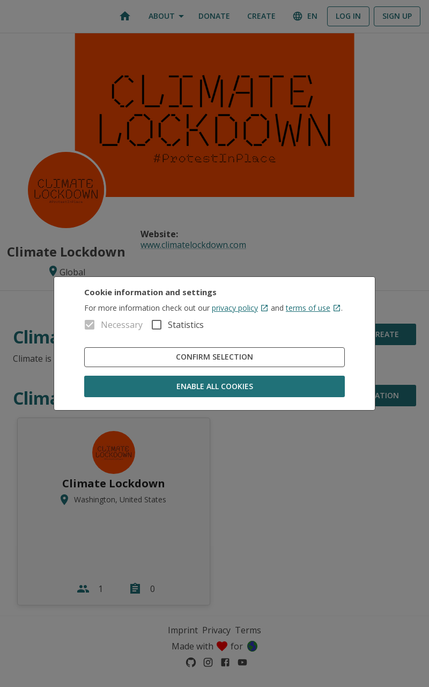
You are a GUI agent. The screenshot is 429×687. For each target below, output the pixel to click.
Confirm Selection (214, 357)
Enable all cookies (214, 387)
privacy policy (240, 308)
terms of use (313, 308)
